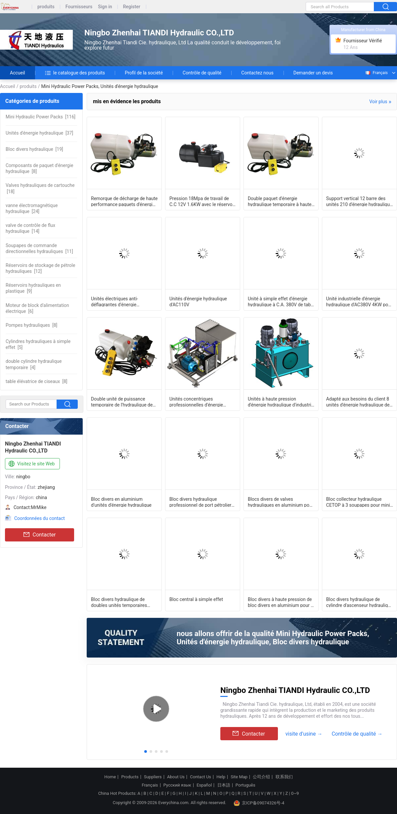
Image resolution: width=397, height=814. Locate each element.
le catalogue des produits (75, 72)
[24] (32, 208)
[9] (33, 288)
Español (204, 785)
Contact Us (200, 777)
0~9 (295, 793)
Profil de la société (144, 72)
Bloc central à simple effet (196, 599)
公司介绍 (261, 777)
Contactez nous (257, 72)
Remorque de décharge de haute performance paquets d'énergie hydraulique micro (124, 201)
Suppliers (153, 777)
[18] (40, 188)
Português (245, 785)
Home (110, 777)
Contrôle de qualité (202, 72)
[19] (34, 149)
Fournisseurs (79, 7)
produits (46, 7)
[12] (40, 268)
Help (220, 777)
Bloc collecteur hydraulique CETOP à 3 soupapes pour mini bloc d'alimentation (358, 501)
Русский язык (177, 785)
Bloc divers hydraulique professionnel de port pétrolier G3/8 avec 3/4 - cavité (200, 501)
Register (131, 7)
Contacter (39, 535)
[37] (39, 133)
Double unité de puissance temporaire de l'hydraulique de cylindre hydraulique (122, 401)
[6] (37, 308)
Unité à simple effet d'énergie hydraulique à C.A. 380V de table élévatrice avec (281, 301)
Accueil (17, 72)
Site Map (239, 777)
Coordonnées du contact (39, 518)
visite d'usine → (304, 734)
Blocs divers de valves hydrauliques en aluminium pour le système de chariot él (281, 501)
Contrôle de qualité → (356, 734)
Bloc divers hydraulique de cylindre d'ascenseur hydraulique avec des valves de (359, 602)
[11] (39, 248)
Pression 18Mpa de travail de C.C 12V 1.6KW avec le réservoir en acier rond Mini (202, 201)
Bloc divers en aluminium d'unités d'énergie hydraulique (121, 501)
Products (130, 777)
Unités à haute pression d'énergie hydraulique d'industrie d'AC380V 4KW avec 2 (281, 401)
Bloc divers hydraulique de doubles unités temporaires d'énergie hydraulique (119, 602)
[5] (38, 344)
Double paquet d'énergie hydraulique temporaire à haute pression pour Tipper (280, 201)
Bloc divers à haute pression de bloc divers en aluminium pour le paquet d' (281, 602)
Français (376, 72)
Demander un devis (313, 72)
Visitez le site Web (31, 464)
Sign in (105, 7)
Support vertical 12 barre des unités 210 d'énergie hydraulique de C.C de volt (359, 201)
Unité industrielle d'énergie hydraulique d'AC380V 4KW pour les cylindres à (359, 301)
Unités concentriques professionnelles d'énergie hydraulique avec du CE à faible (201, 401)
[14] (30, 228)
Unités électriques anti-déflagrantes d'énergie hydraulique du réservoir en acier (124, 301)
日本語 (223, 785)
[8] (39, 168)
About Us (176, 777)
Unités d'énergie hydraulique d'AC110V (198, 301)
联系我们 (284, 777)
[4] (34, 364)
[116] (40, 116)
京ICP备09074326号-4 (259, 803)
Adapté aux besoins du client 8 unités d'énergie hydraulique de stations (358, 401)
